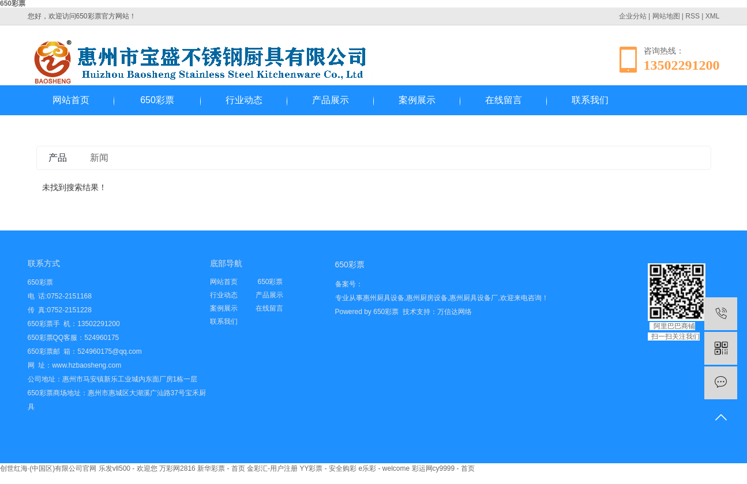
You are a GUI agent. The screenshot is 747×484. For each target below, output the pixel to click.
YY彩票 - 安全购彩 (327, 468)
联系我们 (590, 100)
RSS (692, 16)
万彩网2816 (177, 468)
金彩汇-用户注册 (272, 468)
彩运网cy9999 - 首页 (443, 468)
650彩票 (157, 100)
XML (712, 16)
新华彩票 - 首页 (221, 468)
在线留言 (503, 100)
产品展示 (330, 100)
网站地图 (666, 16)
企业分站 (633, 16)
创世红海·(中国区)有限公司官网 (48, 468)
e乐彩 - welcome (384, 468)
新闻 (99, 157)
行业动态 (244, 100)
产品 (57, 157)
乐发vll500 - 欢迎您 (128, 468)
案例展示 (417, 100)
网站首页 (70, 100)
